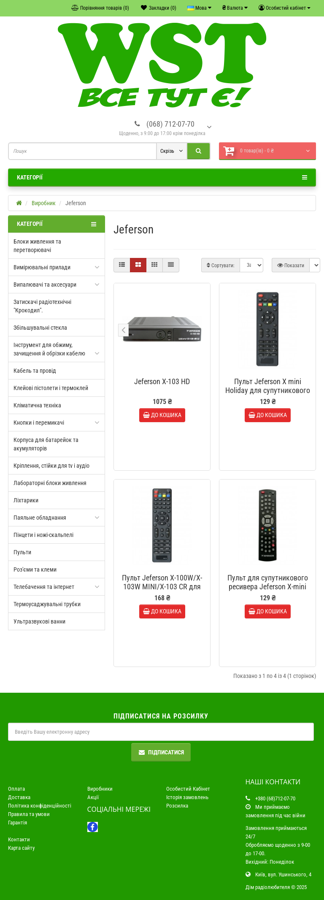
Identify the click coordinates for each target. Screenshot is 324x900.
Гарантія (17, 822)
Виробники (100, 789)
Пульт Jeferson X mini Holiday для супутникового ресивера (267, 390)
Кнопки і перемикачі (39, 422)
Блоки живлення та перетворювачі (37, 245)
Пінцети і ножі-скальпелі (43, 534)
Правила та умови (29, 814)
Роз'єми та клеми (35, 569)
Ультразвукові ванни (39, 621)
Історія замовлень (187, 797)
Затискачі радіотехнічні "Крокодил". (42, 306)
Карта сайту (21, 848)
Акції (93, 797)
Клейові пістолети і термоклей (51, 388)
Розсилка (177, 805)
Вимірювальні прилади (42, 267)
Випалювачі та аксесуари (45, 284)
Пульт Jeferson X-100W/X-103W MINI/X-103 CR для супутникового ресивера (162, 586)
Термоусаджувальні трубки (47, 604)
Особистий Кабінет (188, 789)
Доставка (19, 797)
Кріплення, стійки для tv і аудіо (51, 465)
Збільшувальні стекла (40, 327)
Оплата (16, 789)
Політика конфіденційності (39, 805)
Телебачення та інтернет (44, 586)
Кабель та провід (35, 370)
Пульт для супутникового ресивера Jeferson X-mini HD (267, 586)
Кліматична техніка (37, 405)
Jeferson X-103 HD (162, 381)
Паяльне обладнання (40, 517)
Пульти (22, 552)
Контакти (19, 839)
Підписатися (161, 752)
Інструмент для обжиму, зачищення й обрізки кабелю (49, 349)
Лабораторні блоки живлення (50, 483)
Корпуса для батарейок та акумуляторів (46, 444)
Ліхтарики (26, 500)
